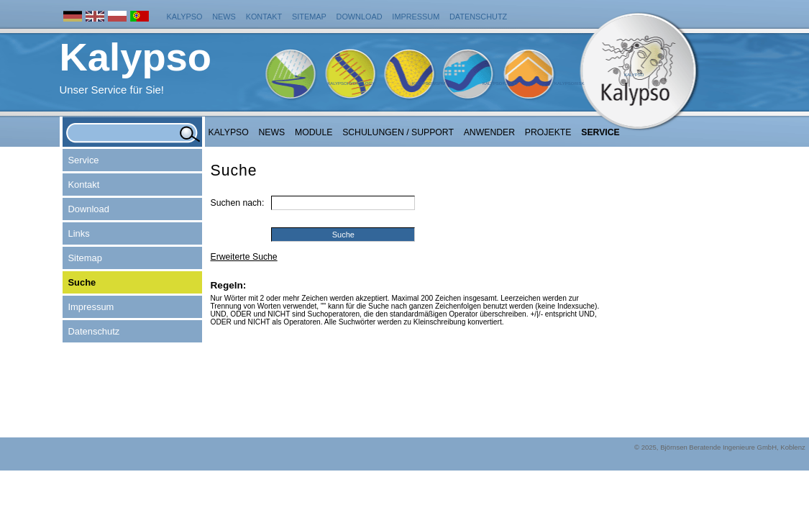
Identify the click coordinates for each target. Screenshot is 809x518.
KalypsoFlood (500, 83)
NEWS (272, 132)
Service (600, 132)
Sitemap (309, 16)
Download (360, 16)
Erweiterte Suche (244, 257)
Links (79, 233)
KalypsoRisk (569, 83)
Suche (82, 282)
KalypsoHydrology (351, 83)
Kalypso (185, 16)
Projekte (548, 132)
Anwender (489, 132)
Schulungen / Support (398, 132)
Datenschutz (478, 16)
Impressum (415, 16)
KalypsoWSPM (428, 83)
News (224, 16)
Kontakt (264, 16)
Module (313, 132)
